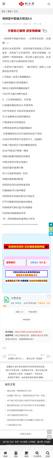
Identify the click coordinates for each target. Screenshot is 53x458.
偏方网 (40, 442)
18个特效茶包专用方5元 (17, 415)
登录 (17, 442)
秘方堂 (40, 335)
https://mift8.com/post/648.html (28, 332)
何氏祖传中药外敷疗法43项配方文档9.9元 (25, 420)
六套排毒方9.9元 (14, 425)
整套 (10, 11)
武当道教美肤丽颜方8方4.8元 (20, 410)
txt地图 (47, 442)
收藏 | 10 (19, 312)
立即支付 (34, 262)
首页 (3, 11)
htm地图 (23, 442)
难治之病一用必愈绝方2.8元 (38, 356)
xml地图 (32, 442)
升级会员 (41, 303)
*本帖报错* (32, 312)
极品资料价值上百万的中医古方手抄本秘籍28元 (28, 405)
